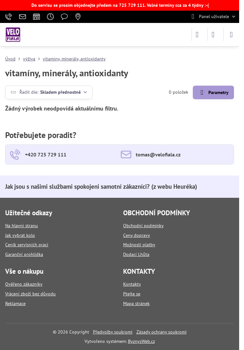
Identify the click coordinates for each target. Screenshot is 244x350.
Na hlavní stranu (21, 225)
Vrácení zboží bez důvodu (30, 294)
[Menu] (231, 34)
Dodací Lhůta (136, 254)
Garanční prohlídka (24, 254)
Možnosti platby (139, 245)
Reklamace (15, 303)
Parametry (213, 92)
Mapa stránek (136, 303)
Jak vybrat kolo (20, 235)
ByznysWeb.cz (141, 341)
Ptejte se (131, 294)
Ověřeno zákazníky (23, 284)
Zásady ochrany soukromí (161, 332)
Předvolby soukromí (113, 332)
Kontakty (132, 284)
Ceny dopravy (136, 235)
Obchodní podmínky (143, 225)
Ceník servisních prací (26, 245)
